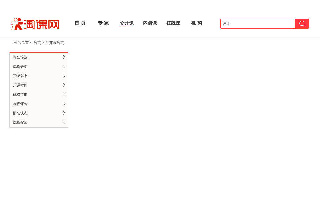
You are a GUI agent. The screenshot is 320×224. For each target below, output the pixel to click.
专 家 (103, 23)
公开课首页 (54, 43)
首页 (37, 43)
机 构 (196, 23)
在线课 (173, 23)
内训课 (150, 23)
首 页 (80, 23)
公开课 (127, 23)
